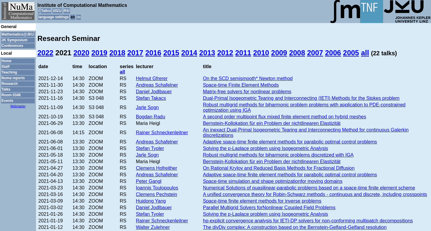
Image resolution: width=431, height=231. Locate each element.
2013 (207, 53)
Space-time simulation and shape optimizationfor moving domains (272, 181)
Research (9, 84)
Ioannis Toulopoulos (157, 187)
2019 (99, 53)
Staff (5, 67)
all (365, 53)
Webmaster (18, 106)
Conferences (12, 46)
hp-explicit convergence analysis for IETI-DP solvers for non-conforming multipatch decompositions (308, 220)
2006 (333, 53)
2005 (351, 53)
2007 (315, 53)
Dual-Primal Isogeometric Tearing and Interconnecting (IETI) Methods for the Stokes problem (301, 98)
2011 (243, 53)
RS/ (67, 11)
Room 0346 (11, 95)
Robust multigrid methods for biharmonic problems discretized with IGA (278, 154)
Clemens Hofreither (156, 168)
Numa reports (13, 78)
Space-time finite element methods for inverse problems (262, 201)
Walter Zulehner (153, 227)
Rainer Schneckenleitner (162, 132)
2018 (117, 53)
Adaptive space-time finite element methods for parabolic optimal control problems (290, 141)
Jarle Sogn (147, 107)
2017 (135, 53)
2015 (171, 53)
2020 (81, 53)
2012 (225, 53)
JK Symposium (14, 40)
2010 (261, 53)
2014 (189, 53)
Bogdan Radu (150, 116)
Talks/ (46, 11)
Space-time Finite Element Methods (241, 85)
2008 (297, 53)
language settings (53, 17)
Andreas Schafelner (157, 85)
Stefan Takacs (151, 98)
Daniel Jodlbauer (154, 91)
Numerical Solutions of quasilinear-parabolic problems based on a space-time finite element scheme (309, 187)
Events (7, 101)
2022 (45, 53)
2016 (153, 53)
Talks (5, 89)
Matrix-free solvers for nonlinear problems (247, 91)
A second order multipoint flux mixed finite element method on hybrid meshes (284, 116)
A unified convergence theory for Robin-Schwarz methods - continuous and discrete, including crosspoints (315, 194)
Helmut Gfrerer (152, 78)
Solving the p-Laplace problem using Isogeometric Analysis (265, 148)
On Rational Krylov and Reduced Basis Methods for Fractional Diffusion (279, 168)
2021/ (57, 11)
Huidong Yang (151, 201)
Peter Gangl (148, 181)
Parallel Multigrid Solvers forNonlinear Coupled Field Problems (269, 207)
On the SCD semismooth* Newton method (248, 78)
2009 (279, 53)
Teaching (9, 72)
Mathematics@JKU (17, 34)
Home (6, 61)
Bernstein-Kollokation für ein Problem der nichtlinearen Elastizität (272, 123)
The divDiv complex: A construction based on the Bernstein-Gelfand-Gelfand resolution (295, 227)
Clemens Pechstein (156, 194)
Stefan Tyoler (150, 148)
